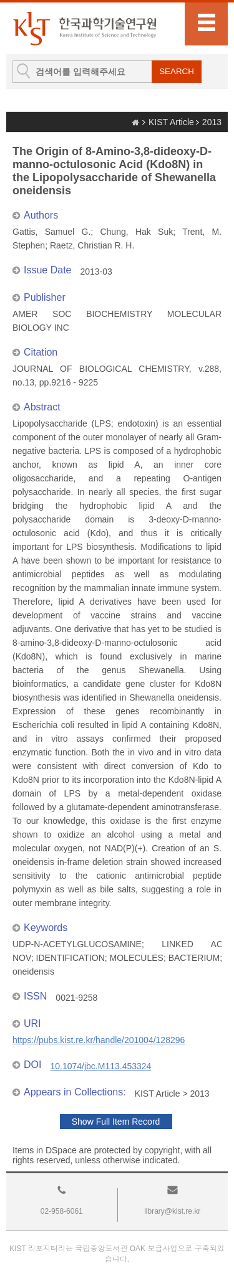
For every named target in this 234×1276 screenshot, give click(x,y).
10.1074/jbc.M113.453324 (100, 1066)
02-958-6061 (62, 1211)
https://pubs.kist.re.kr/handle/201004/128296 (98, 1040)
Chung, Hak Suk (136, 232)
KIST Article (171, 122)
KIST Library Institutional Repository (84, 28)
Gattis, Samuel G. (51, 232)
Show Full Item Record (116, 1122)
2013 (212, 122)
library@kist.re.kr (172, 1211)
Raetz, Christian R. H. (92, 245)
